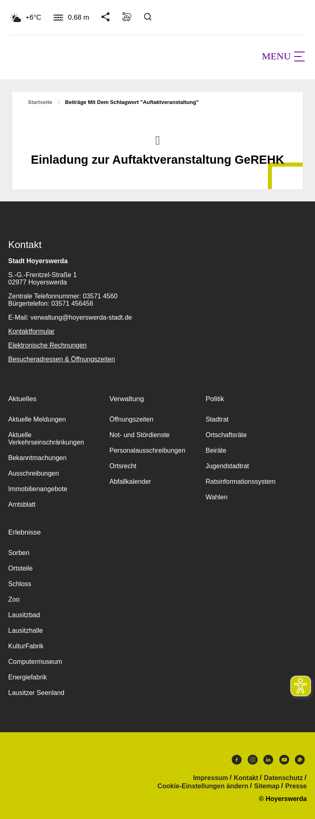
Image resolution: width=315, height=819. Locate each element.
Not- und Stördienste (140, 434)
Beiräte (215, 450)
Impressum (210, 778)
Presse (296, 786)
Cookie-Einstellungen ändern (203, 786)
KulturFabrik (25, 646)
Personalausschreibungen (147, 450)
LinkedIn (268, 760)
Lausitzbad (24, 614)
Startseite (40, 102)
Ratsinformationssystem (240, 481)
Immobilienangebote (37, 488)
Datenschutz (283, 778)
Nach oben (157, 139)
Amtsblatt (22, 504)
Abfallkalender (130, 481)
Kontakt (246, 778)
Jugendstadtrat (227, 466)
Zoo (14, 599)
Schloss (19, 583)
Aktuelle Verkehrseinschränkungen (46, 438)
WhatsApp (300, 760)
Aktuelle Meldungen (37, 419)
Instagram (253, 760)
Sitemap (266, 786)
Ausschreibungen (33, 473)
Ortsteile (20, 568)
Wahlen (216, 497)
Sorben (19, 552)
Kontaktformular (31, 331)
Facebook (237, 760)
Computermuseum (35, 661)
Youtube (284, 760)
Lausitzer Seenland (36, 692)
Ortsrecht (123, 466)
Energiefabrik (27, 677)
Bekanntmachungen (37, 457)
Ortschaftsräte (226, 434)
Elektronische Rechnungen (47, 345)
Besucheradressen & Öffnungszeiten (61, 359)
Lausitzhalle (25, 630)
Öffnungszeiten (131, 419)
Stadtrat (216, 419)
